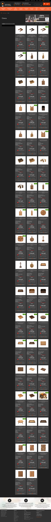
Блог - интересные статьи (27, 512)
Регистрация (48, 0)
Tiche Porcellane (16, 520)
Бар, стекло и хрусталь (15, 8)
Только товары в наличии (29, 23)
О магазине (25, 511)
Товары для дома (36, 8)
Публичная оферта (26, 517)
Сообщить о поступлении (20, 47)
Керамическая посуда (9, 9)
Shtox (14, 519)
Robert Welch (15, 517)
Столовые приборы (20, 9)
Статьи (37, 0)
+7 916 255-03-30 (39, 514)
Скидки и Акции (33, 0)
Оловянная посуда (26, 9)
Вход (45, 0)
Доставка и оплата (27, 0)
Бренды (48, 8)
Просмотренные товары (27, 519)
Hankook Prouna (16, 515)
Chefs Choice (15, 513)
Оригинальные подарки (42, 9)
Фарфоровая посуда (3, 9)
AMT (14, 511)
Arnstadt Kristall (16, 512)
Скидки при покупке (21, 45)
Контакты (40, 0)
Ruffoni (15, 518)
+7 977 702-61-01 (39, 511)
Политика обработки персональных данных (28, 518)
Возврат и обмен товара (27, 516)
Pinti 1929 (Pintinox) (16, 516)
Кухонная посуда (31, 9)
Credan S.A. (15, 514)
